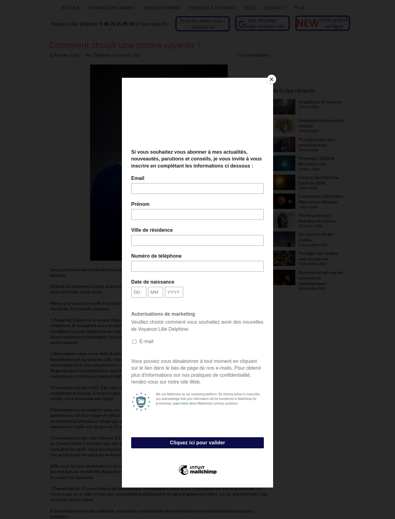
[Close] (271, 79)
